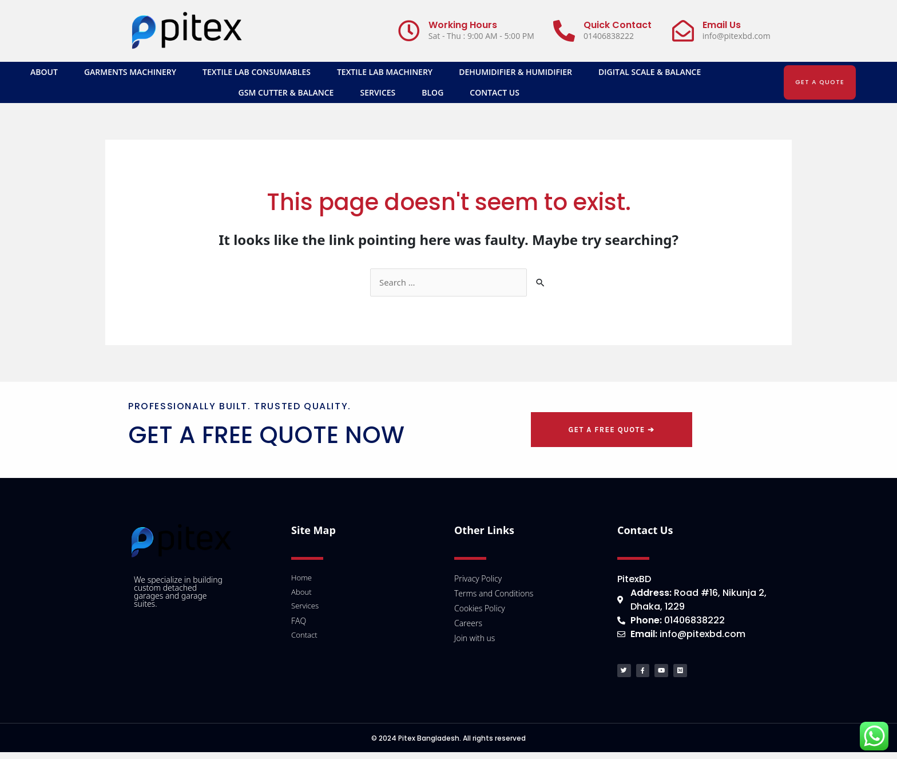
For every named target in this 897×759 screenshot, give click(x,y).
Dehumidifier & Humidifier (515, 71)
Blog (432, 92)
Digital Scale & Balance (649, 71)
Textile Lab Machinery (384, 71)
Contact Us (494, 92)
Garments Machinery (130, 71)
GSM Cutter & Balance (286, 92)
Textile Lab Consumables (257, 71)
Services (377, 92)
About (44, 71)
